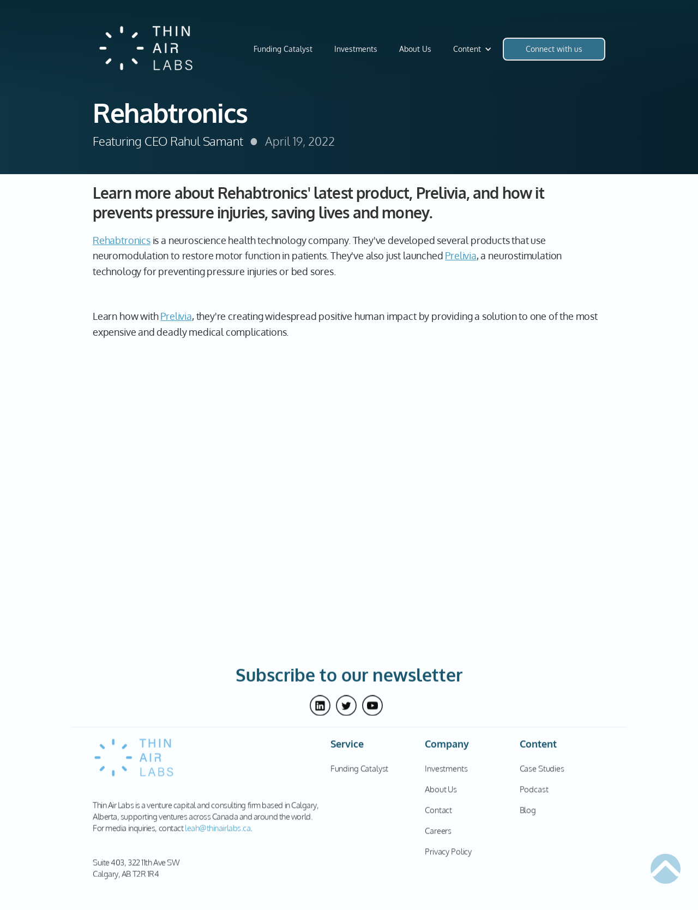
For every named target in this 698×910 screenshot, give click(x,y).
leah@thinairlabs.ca (217, 833)
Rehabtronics (122, 240)
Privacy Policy (448, 856)
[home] (147, 49)
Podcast (534, 794)
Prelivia (461, 255)
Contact (438, 815)
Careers (438, 835)
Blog (528, 815)
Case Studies (542, 773)
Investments (355, 48)
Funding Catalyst (283, 48)
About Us (415, 48)
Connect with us (554, 48)
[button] (472, 49)
